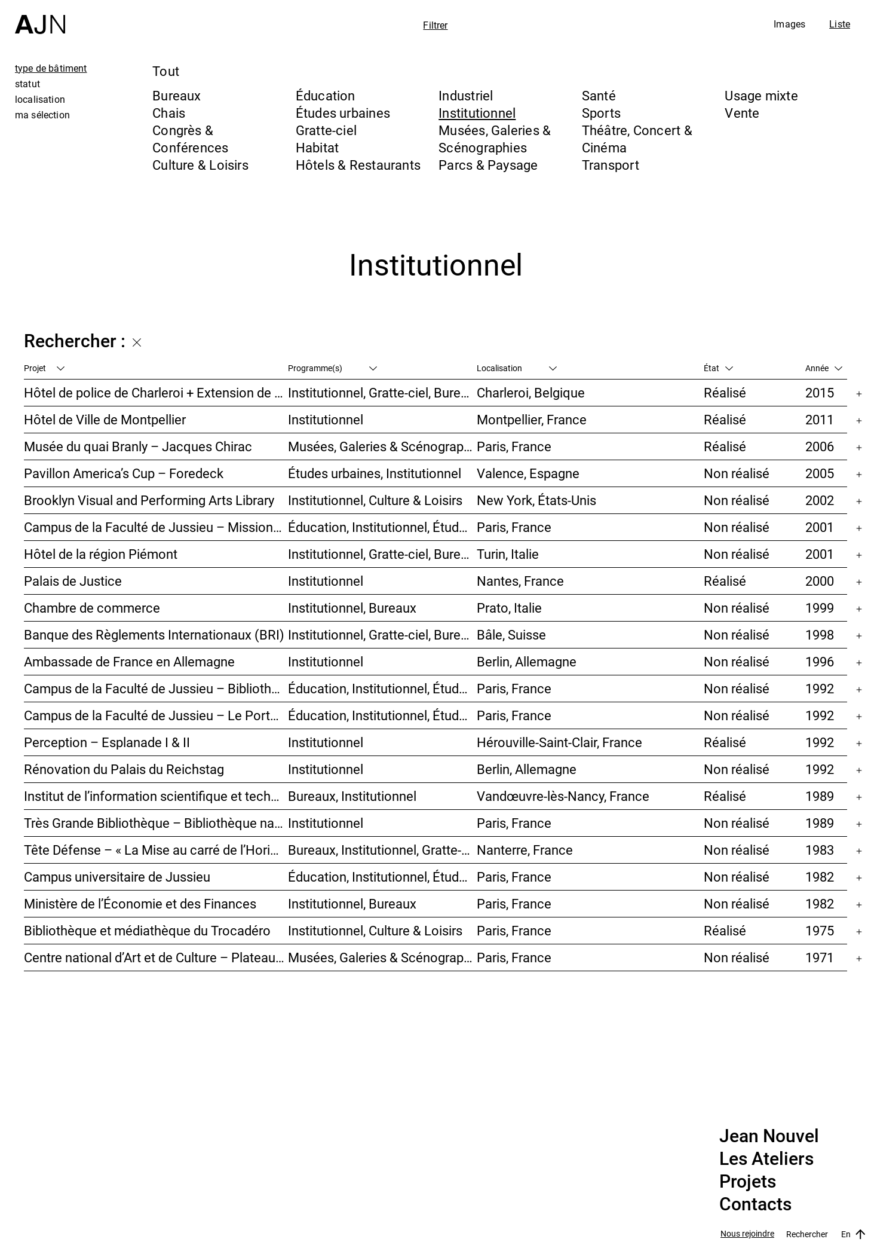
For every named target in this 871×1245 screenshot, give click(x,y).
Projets (747, 1181)
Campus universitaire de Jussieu (117, 876)
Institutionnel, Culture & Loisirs (375, 500)
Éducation (325, 95)
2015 (819, 392)
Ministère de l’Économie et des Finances (140, 903)
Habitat (317, 147)
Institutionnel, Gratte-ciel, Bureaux (382, 392)
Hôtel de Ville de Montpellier (105, 419)
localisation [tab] (40, 99)
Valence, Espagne (528, 473)
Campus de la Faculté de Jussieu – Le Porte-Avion (156, 715)
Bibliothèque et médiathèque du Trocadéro (147, 930)
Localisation (517, 368)
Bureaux (176, 95)
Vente (742, 112)
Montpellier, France (532, 419)
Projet (44, 368)
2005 (819, 473)
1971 (819, 957)
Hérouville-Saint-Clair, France (559, 742)
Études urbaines (343, 112)
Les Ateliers (766, 1159)
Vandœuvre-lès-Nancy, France (563, 795)
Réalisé (725, 392)
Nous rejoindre (747, 1234)
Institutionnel (477, 112)
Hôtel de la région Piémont (100, 553)
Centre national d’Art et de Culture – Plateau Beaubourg (156, 957)
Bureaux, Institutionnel (352, 795)
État (718, 368)
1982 (819, 876)
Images (789, 23)
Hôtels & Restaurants (358, 164)
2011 (819, 419)
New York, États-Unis (536, 500)
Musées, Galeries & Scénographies (494, 138)
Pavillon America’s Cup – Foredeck (123, 473)
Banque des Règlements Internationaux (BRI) (154, 634)
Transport (610, 164)
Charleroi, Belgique (531, 392)
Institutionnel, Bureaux (352, 607)
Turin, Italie (508, 553)
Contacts (755, 1204)
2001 (819, 527)
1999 (819, 607)
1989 (819, 795)
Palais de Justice (73, 580)
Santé (599, 95)
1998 (819, 634)
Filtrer (435, 25)
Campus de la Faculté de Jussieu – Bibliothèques (156, 688)
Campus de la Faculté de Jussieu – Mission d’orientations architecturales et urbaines (156, 527)
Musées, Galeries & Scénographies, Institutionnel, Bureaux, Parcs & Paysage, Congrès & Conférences (382, 446)
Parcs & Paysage (488, 164)
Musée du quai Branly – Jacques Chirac (138, 446)
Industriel (465, 95)
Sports (601, 112)
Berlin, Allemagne (526, 661)
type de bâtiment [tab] (51, 68)
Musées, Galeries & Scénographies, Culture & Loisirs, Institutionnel (382, 957)
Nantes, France (520, 580)
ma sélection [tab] (42, 114)
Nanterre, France (525, 849)
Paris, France (514, 446)
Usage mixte (761, 95)
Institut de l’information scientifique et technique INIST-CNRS (156, 795)
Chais (168, 112)
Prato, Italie (509, 607)
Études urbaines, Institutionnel (374, 473)
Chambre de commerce (92, 607)
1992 (819, 688)
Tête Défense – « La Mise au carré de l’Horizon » (156, 849)
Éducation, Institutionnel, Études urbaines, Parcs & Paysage (382, 876)
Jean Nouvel (769, 1136)
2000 (819, 580)
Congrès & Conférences (190, 138)
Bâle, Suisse (511, 634)
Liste (839, 23)
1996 (819, 661)
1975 (819, 930)
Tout (165, 70)
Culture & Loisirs (200, 164)
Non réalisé (736, 473)
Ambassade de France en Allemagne (129, 661)
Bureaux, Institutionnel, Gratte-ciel (382, 849)
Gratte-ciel (326, 130)
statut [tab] (27, 83)
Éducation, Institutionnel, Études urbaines (382, 527)
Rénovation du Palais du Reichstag (124, 769)
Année (823, 368)
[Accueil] (40, 17)
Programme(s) (332, 368)
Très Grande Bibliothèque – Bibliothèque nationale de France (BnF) (156, 822)
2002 (819, 500)
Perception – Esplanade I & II (107, 742)
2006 (819, 446)
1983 (819, 849)
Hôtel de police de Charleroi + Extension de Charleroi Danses (156, 392)
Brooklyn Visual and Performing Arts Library (149, 500)
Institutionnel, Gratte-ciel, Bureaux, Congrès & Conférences (382, 553)
